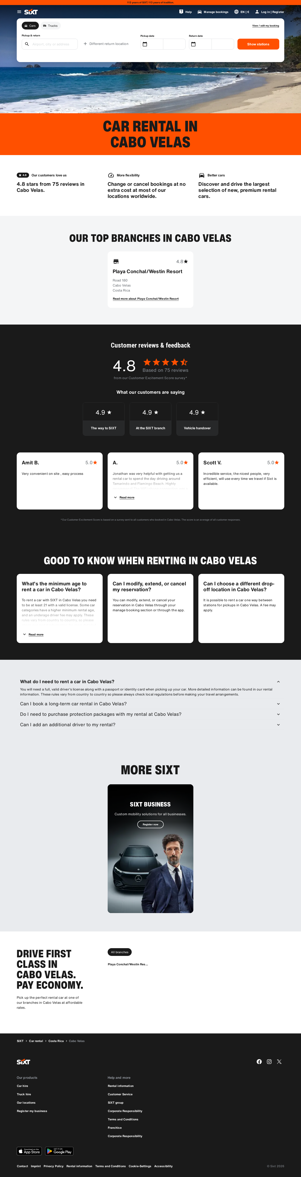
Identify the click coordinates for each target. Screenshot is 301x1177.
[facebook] (259, 1062)
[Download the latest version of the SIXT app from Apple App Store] (29, 1151)
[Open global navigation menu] (19, 12)
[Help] (185, 11)
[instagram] (269, 1062)
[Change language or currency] (241, 11)
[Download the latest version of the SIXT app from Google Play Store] (59, 1151)
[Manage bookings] (213, 11)
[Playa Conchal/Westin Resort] (128, 964)
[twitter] (279, 1062)
